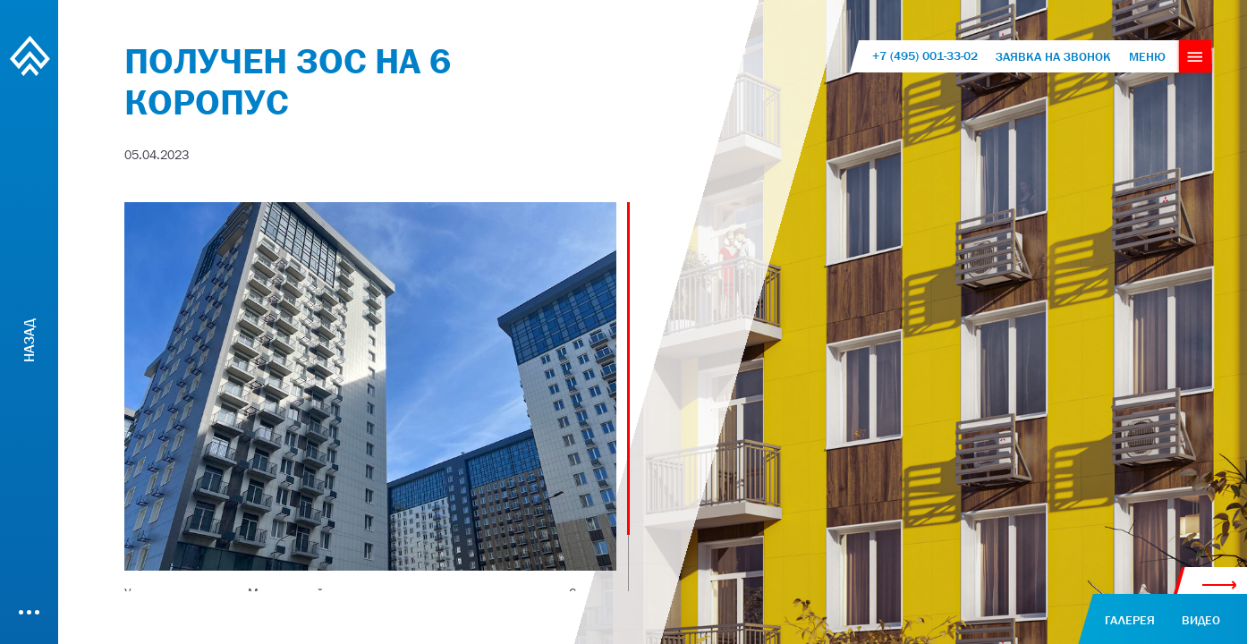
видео (1201, 620)
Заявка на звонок (1053, 56)
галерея (1130, 620)
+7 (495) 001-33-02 (925, 56)
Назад (29, 339)
